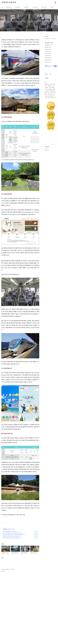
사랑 (55, 97)
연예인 (49, 97)
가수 (52, 86)
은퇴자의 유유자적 (9, 2)
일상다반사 (17, 7)
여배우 (51, 84)
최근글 (46, 74)
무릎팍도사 (47, 84)
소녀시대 (51, 92)
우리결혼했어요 (52, 91)
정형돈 (54, 89)
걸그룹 (49, 94)
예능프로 (49, 86)
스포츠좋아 (48, 55)
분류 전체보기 (49, 42)
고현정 (54, 84)
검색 (52, 3)
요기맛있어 (35, 7)
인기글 (50, 74)
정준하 (47, 91)
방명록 (51, 7)
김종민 (46, 97)
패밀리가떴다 (52, 96)
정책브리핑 (44, 7)
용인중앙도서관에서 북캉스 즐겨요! (9, 589)
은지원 (46, 89)
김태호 (46, 86)
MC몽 (46, 92)
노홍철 (50, 87)
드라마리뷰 (48, 57)
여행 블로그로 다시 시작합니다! (50, 38)
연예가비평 (48, 60)
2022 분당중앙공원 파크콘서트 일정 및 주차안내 (12, 590)
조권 (45, 96)
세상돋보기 (26, 7)
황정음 (53, 87)
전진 (54, 92)
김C (54, 94)
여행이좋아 (8, 7)
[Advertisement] (20, 267)
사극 (52, 94)
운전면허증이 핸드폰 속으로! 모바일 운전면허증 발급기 (13, 592)
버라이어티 (48, 62)
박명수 (46, 94)
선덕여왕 (46, 87)
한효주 (52, 97)
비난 (48, 92)
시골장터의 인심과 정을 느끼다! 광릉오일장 (11, 594)
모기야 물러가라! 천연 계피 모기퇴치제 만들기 (11, 595)
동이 (48, 96)
